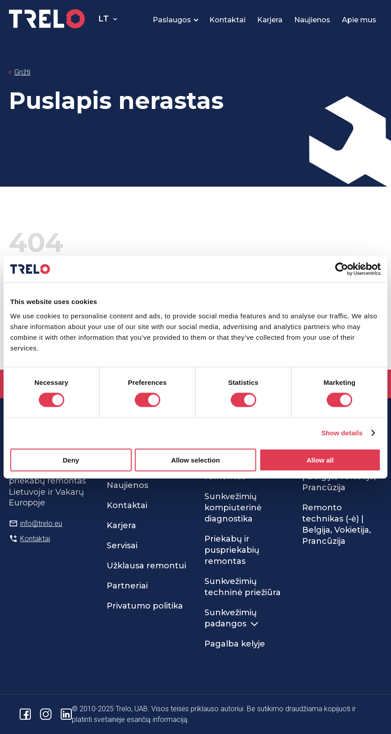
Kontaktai (227, 20)
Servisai (122, 545)
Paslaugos (172, 20)
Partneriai (127, 586)
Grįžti (22, 72)
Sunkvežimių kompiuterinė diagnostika (233, 508)
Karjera (270, 20)
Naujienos (312, 20)
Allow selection (195, 459)
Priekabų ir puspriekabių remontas (231, 550)
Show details (342, 433)
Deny (70, 459)
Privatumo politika (145, 606)
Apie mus (359, 20)
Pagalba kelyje (234, 644)
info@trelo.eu (41, 523)
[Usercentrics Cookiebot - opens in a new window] (342, 269)
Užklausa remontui (146, 566)
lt (103, 19)
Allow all (320, 459)
